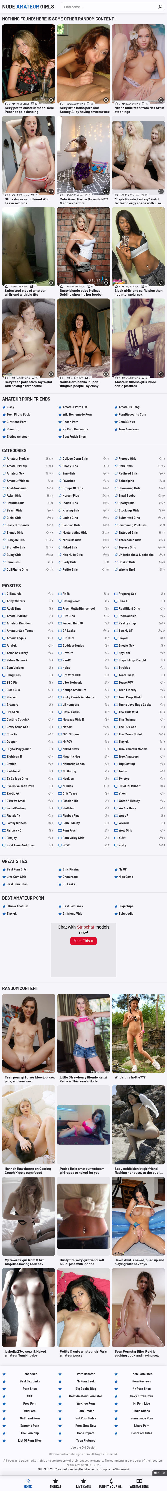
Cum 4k (30, 734)
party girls (86, 562)
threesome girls (142, 540)
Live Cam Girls (16, 877)
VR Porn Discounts (75, 429)
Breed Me (30, 712)
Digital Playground (30, 749)
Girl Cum (86, 638)
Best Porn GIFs (17, 869)
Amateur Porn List (75, 407)
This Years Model (142, 734)
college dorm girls (86, 458)
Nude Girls (28, 6)
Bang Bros (30, 675)
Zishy (10, 407)
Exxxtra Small (30, 800)
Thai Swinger (142, 719)
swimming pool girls (142, 525)
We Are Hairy (142, 808)
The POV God (142, 727)
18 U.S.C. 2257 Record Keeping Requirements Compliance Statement (83, 1469)
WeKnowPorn (86, 1403)
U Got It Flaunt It (142, 786)
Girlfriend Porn (17, 422)
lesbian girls (86, 525)
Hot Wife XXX (86, 675)
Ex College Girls (30, 778)
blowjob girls (30, 540)
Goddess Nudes (86, 645)
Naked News (86, 749)
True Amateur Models (142, 749)
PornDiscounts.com (132, 414)
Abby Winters (30, 601)
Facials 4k (30, 815)
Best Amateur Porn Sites (85, 1396)
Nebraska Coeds (86, 763)
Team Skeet (142, 675)
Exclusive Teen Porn (30, 786)
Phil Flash (86, 808)
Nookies (86, 778)
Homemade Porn (141, 1418)
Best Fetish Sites (74, 436)
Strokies (142, 667)
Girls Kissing (71, 869)
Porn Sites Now (85, 1425)
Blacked (30, 697)
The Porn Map (30, 1433)
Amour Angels (30, 638)
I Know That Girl (17, 906)
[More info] (51, 100)
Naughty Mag (86, 756)
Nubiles (86, 786)
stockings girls (142, 510)
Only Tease (86, 793)
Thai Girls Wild (142, 712)
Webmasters (139, 1486)
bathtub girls (30, 503)
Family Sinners (30, 823)
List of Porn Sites (30, 1440)
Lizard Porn (141, 1425)
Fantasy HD (30, 830)
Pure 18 (142, 601)
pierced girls (142, 458)
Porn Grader (86, 1411)
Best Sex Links (73, 906)
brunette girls (30, 547)
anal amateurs (30, 488)
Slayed (142, 638)
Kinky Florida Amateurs (86, 697)
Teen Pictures (85, 1440)
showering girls (142, 488)
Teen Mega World (142, 697)
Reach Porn (70, 422)
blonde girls (30, 532)
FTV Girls (86, 616)
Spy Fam (142, 653)
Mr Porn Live (141, 1403)
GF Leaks (86, 630)
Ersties (30, 763)
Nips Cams (126, 877)
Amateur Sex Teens (30, 630)
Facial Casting (30, 808)
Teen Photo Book (18, 414)
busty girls (30, 554)
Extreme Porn (29, 1425)
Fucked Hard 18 (86, 623)
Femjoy (30, 837)
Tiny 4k (142, 741)
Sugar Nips (126, 906)
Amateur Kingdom (30, 623)
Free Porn (30, 1403)
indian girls (86, 503)
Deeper (30, 741)
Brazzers (30, 704)
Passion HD (86, 800)
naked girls (86, 547)
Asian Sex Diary (30, 653)
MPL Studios (86, 734)
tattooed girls (142, 532)
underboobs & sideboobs (142, 554)
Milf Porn (30, 1411)
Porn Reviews (141, 1381)
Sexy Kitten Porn (141, 1396)
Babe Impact (85, 1433)
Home (28, 1486)
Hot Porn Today (85, 1418)
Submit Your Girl (111, 1486)
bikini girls (30, 517)
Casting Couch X (30, 719)
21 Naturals (30, 593)
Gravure (86, 653)
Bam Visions (30, 667)
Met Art (86, 727)
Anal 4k (30, 645)
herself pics (86, 495)
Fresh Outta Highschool (86, 608)
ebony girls (86, 466)
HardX (86, 660)
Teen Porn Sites (141, 1374)
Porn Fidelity (86, 823)
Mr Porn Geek (86, 1381)
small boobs (142, 495)
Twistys (142, 778)
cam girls (30, 562)
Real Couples (142, 616)
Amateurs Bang (129, 407)
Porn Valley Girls (86, 837)
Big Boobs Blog (85, 1388)
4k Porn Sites (142, 1388)
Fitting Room (86, 601)
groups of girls (86, 488)
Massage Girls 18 (86, 719)
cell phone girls (30, 569)
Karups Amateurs (86, 690)
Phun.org (13, 429)
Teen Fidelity (142, 690)
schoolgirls (142, 480)
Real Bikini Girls (142, 608)
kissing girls (86, 510)
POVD (86, 845)
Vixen (142, 793)
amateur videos (30, 480)
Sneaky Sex (142, 645)
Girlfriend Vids (72, 913)
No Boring (86, 771)
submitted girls (142, 517)
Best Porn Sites (17, 884)
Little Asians (86, 712)
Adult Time (30, 608)
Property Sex (142, 593)
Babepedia (126, 913)
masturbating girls (86, 532)
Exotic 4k (30, 793)
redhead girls (142, 473)
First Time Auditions (30, 845)
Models (55, 1486)
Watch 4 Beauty (142, 800)
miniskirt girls (86, 540)
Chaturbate (70, 877)
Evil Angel (30, 771)
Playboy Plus (86, 815)
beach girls (30, 510)
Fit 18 (86, 593)
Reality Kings (142, 623)
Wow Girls (142, 830)
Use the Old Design (83, 1447)
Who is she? (142, 569)
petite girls (86, 569)
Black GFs (30, 690)
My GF (123, 869)
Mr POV (86, 741)
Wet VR (142, 815)
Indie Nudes (142, 1411)
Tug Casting (142, 763)
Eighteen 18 (30, 756)
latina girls (86, 517)
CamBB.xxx (127, 422)
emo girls (86, 473)
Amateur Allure (30, 616)
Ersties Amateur (18, 436)
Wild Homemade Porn (77, 414)
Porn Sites (30, 1388)
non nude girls (86, 554)
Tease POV (142, 682)
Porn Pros (86, 830)
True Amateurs (129, 429)
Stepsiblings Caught (142, 660)
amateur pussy (30, 466)
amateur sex (30, 473)
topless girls (142, 547)
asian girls (30, 495)
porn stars (142, 466)
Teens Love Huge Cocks (142, 704)
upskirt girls (142, 562)
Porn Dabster (86, 1374)
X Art (142, 837)
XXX (30, 1396)
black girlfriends (30, 525)
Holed (86, 667)
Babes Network (30, 660)
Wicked (142, 823)
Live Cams (83, 1486)
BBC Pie (30, 682)
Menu (157, 1473)
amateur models (30, 458)
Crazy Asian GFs (30, 727)
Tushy (142, 771)
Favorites (86, 480)
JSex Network (86, 682)
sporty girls (142, 503)
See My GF (142, 630)
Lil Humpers (86, 704)
